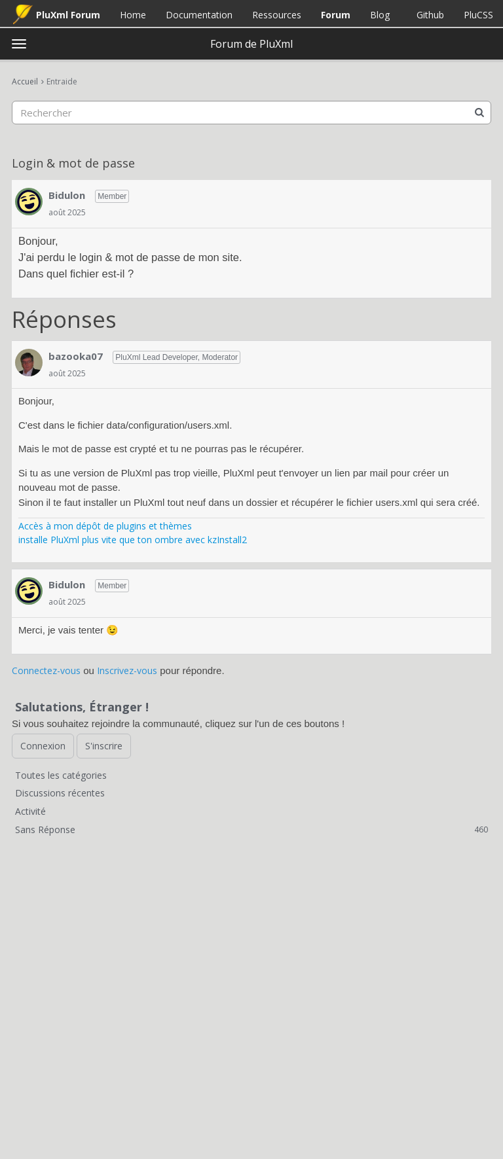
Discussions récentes (60, 793)
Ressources (276, 15)
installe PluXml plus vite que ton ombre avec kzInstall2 (132, 539)
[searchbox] (251, 112)
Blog (380, 15)
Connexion (42, 746)
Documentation (199, 15)
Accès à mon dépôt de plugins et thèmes (105, 526)
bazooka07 (75, 356)
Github (430, 15)
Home (133, 15)
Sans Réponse (251, 829)
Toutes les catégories (61, 775)
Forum (335, 15)
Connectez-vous (46, 670)
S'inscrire (103, 746)
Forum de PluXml (251, 44)
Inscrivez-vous (127, 670)
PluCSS (478, 15)
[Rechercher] (479, 112)
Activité (30, 811)
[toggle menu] (19, 44)
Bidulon (66, 195)
